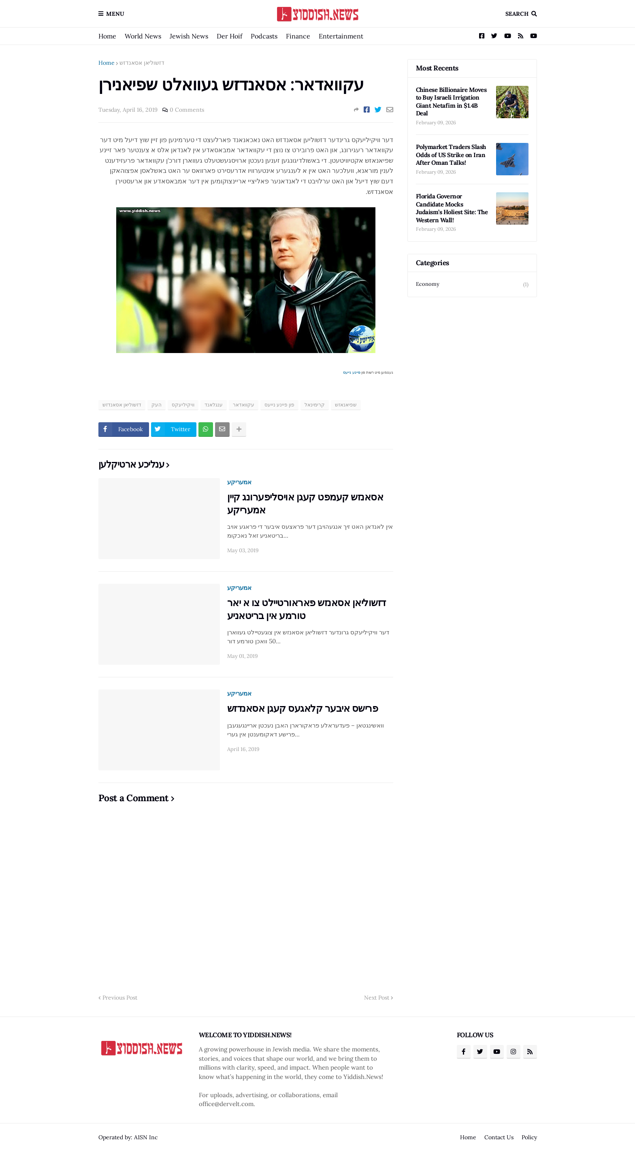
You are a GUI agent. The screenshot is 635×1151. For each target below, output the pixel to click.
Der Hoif (229, 36)
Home (107, 36)
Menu (115, 13)
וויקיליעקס (183, 405)
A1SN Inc (146, 1137)
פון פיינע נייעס (279, 405)
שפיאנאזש (346, 405)
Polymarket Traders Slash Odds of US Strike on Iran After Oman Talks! (451, 154)
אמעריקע (239, 482)
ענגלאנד (214, 405)
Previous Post (119, 997)
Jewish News (189, 36)
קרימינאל (315, 405)
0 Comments (187, 109)
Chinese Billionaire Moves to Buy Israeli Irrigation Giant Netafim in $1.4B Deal (451, 101)
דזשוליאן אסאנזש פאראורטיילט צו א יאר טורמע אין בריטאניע (306, 608)
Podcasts (264, 36)
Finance (298, 36)
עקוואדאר (243, 405)
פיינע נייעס (351, 372)
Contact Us (499, 1137)
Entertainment (341, 36)
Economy (472, 284)
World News (143, 36)
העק (156, 405)
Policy (529, 1137)
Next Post (376, 997)
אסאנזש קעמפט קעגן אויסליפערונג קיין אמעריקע (305, 503)
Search (516, 13)
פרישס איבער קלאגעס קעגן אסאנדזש (302, 708)
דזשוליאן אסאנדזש (141, 62)
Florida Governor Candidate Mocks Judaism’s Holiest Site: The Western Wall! (452, 208)
